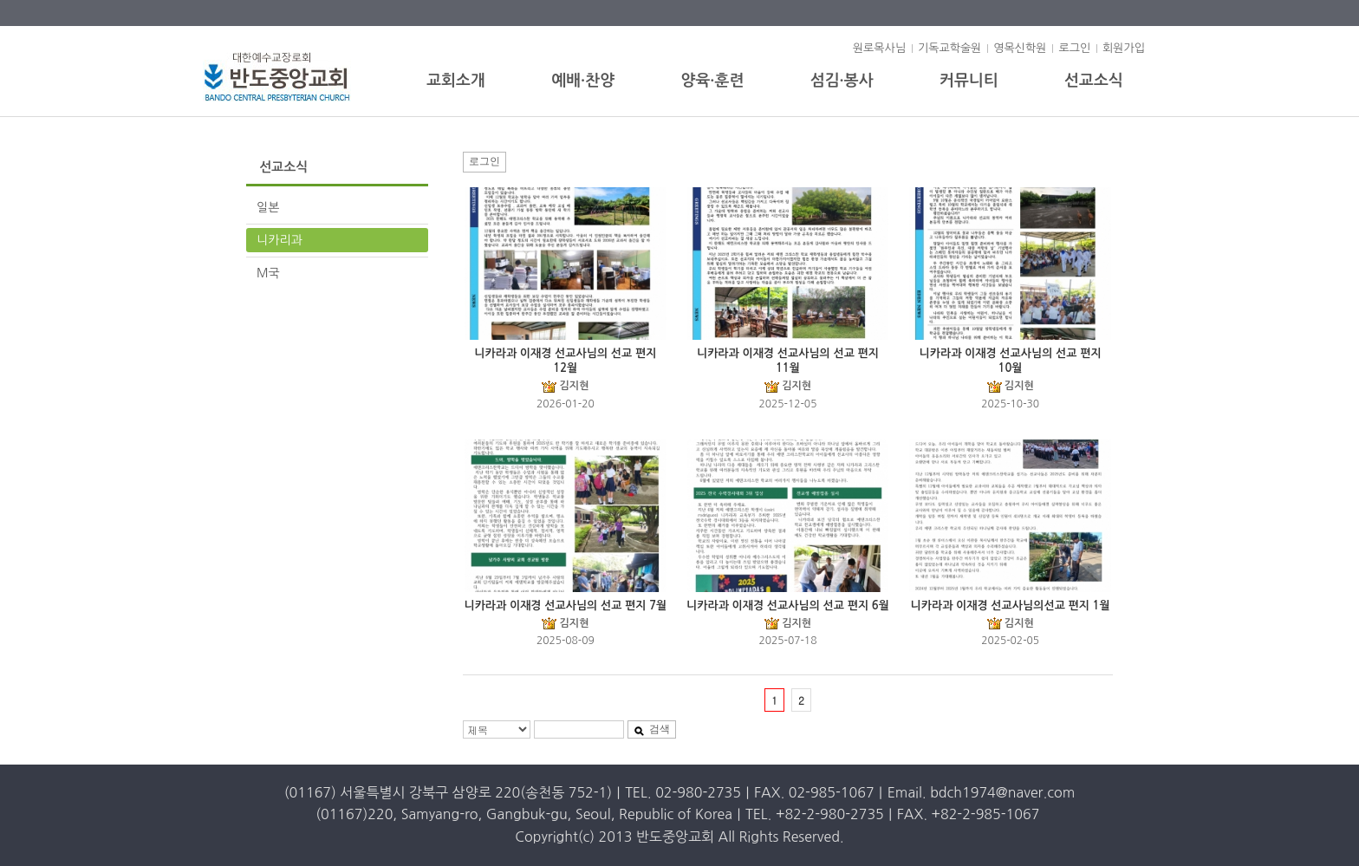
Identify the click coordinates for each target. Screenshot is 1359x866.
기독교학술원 (949, 48)
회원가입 (1123, 48)
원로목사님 (879, 48)
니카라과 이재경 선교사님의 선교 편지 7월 (565, 605)
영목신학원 (1019, 48)
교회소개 (455, 80)
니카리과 (279, 240)
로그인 (1074, 48)
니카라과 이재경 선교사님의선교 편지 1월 (1010, 605)
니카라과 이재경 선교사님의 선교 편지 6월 (787, 605)
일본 (268, 207)
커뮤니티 (969, 80)
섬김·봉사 (842, 80)
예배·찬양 (582, 80)
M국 (268, 273)
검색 (652, 729)
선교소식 (1093, 80)
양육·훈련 (712, 80)
